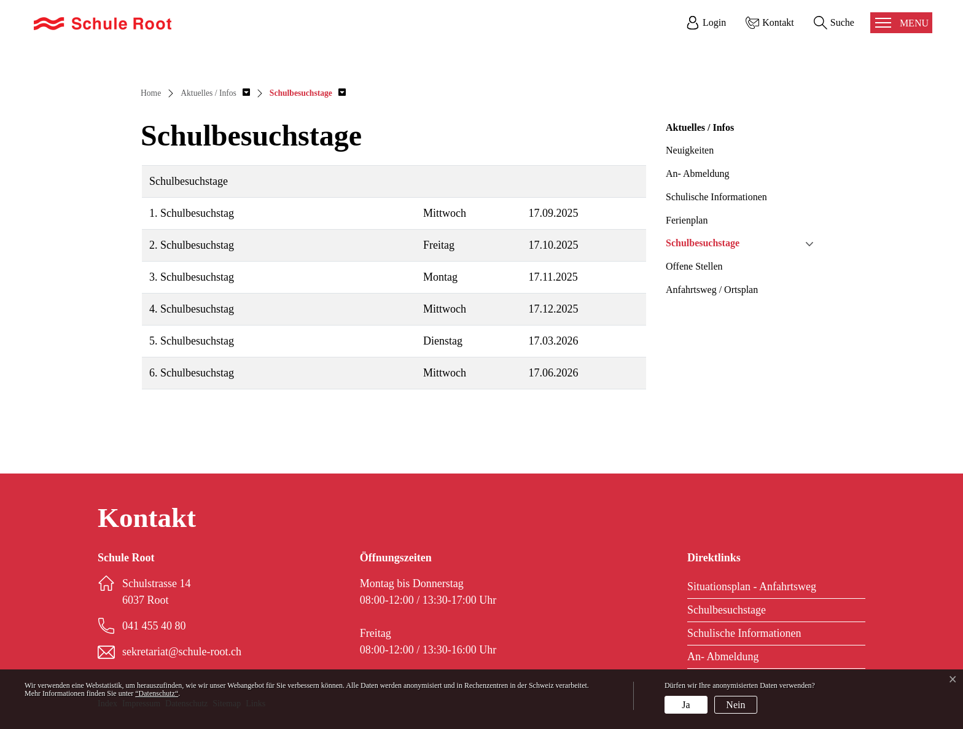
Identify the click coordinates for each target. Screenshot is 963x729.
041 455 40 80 (154, 626)
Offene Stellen (694, 266)
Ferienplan (687, 220)
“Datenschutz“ (156, 693)
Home (151, 93)
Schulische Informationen (716, 197)
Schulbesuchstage (702, 243)
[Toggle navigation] (901, 22)
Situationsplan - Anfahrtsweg (751, 586)
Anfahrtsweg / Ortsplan (712, 289)
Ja (686, 705)
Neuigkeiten (690, 150)
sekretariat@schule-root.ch (181, 651)
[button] (215, 93)
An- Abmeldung (698, 173)
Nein (735, 705)
